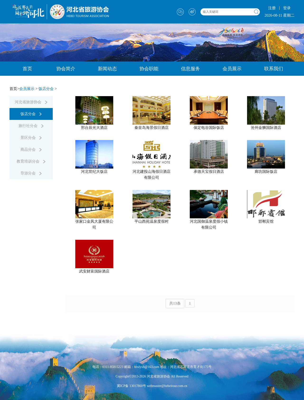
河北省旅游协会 (31, 102)
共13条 (175, 303)
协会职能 (148, 68)
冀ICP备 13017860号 (131, 386)
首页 (27, 68)
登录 (287, 8)
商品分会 (31, 149)
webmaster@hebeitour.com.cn (166, 386)
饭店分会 (46, 89)
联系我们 (273, 68)
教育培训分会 (31, 161)
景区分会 (31, 138)
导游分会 (31, 173)
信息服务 (190, 68)
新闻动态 (107, 68)
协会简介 (65, 68)
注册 (272, 8)
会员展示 (232, 68)
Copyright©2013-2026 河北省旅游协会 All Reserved (152, 376)
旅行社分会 (31, 126)
